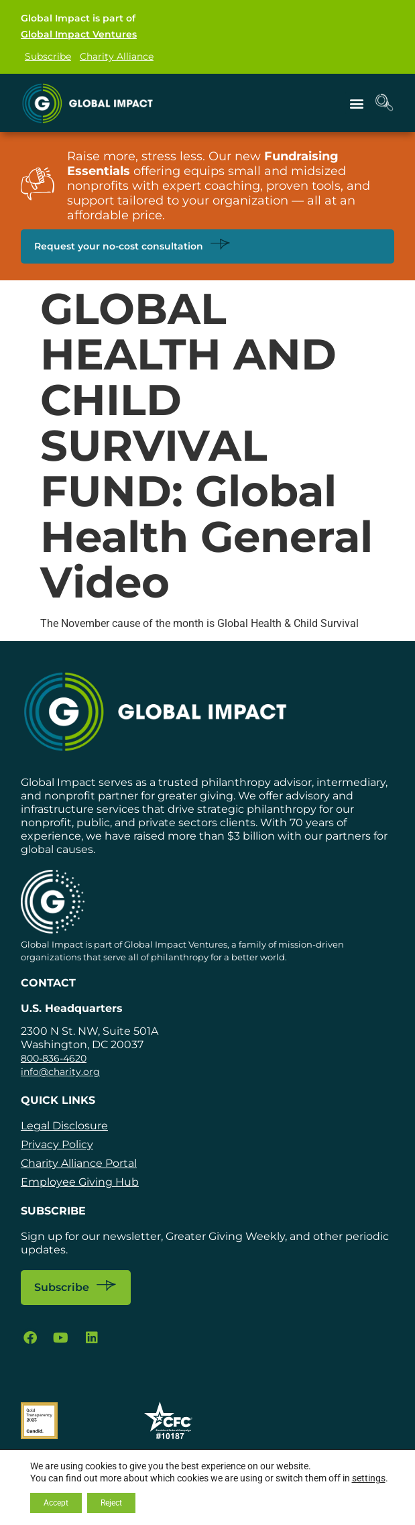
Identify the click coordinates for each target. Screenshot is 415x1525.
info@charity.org (60, 1072)
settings (369, 1478)
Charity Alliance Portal (79, 1163)
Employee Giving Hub (80, 1182)
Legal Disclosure (64, 1125)
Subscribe (48, 56)
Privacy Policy (57, 1144)
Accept (56, 1503)
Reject (111, 1503)
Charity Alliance (117, 56)
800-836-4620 (53, 1058)
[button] (356, 103)
